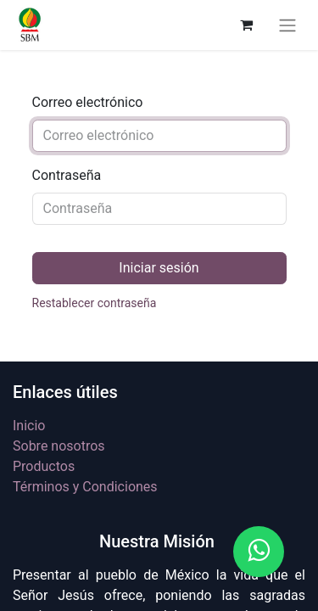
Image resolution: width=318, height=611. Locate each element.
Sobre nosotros (59, 446)
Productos (44, 466)
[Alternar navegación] (287, 25)
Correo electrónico (87, 102)
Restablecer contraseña (94, 303)
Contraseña (67, 175)
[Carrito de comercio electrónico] (246, 25)
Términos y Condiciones (85, 487)
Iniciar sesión (158, 268)
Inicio (29, 426)
